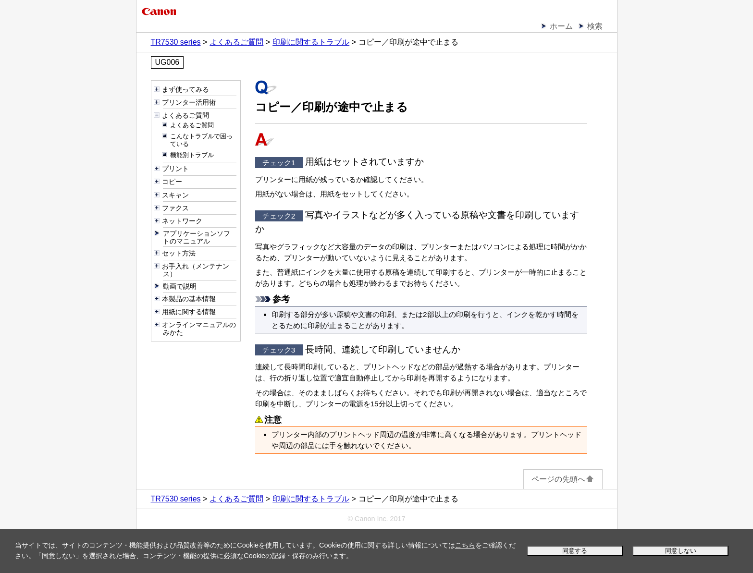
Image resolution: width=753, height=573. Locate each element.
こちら (465, 545)
